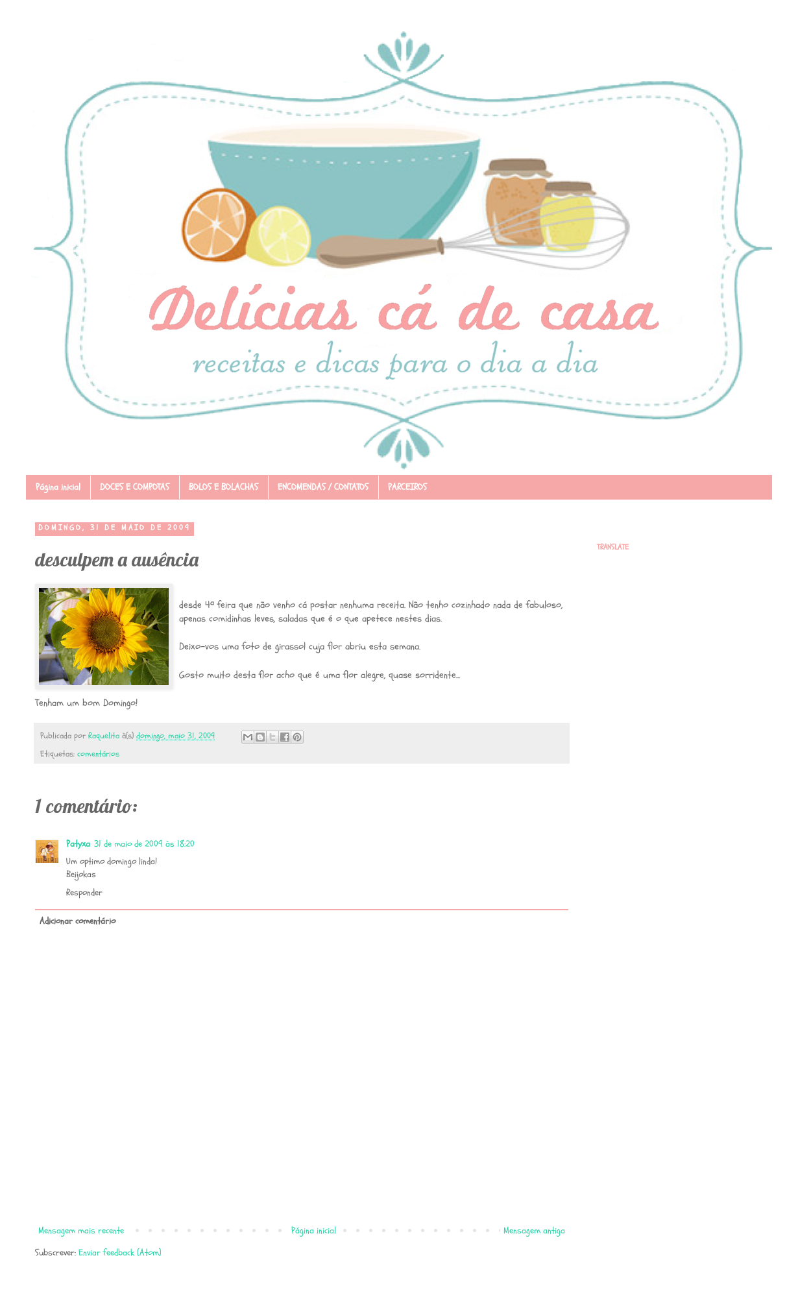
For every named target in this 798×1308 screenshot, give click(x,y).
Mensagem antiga (534, 1230)
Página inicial (58, 487)
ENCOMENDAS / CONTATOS (323, 487)
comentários (98, 754)
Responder (84, 892)
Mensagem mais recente (81, 1230)
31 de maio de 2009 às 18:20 (144, 844)
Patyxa (78, 844)
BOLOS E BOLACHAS (223, 487)
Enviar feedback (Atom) (120, 1252)
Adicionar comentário (77, 921)
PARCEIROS (407, 487)
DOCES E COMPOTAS (134, 487)
